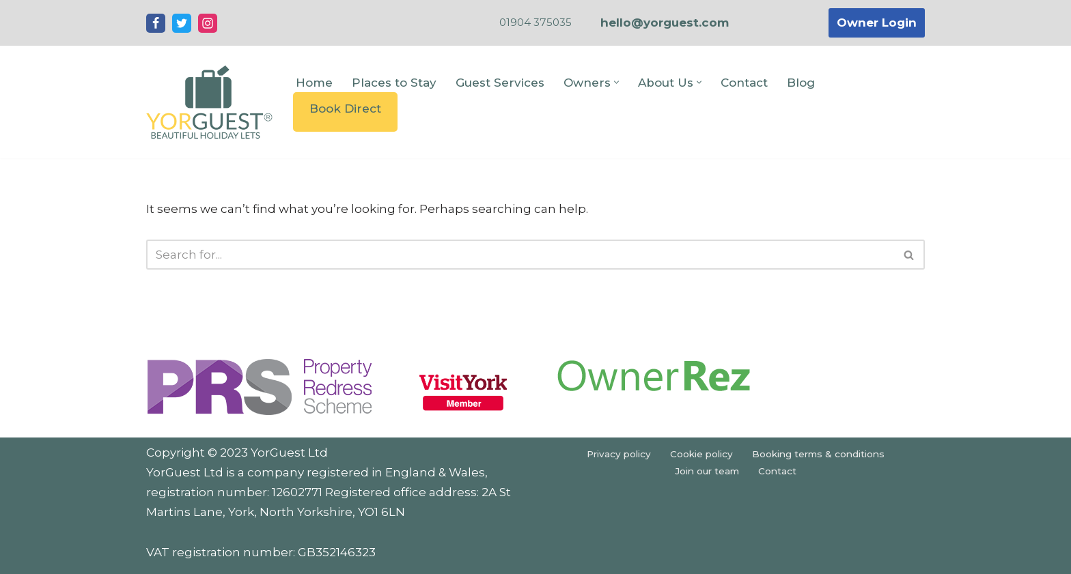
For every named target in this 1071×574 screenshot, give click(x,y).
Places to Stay (394, 82)
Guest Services (500, 82)
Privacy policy (619, 453)
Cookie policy (701, 453)
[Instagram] (207, 23)
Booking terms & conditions (818, 453)
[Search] (520, 255)
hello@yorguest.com (664, 22)
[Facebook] (155, 23)
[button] (616, 82)
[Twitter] (181, 23)
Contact (744, 82)
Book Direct (345, 108)
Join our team (707, 470)
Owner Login (877, 22)
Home (314, 82)
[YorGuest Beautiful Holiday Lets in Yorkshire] (209, 102)
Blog (801, 82)
